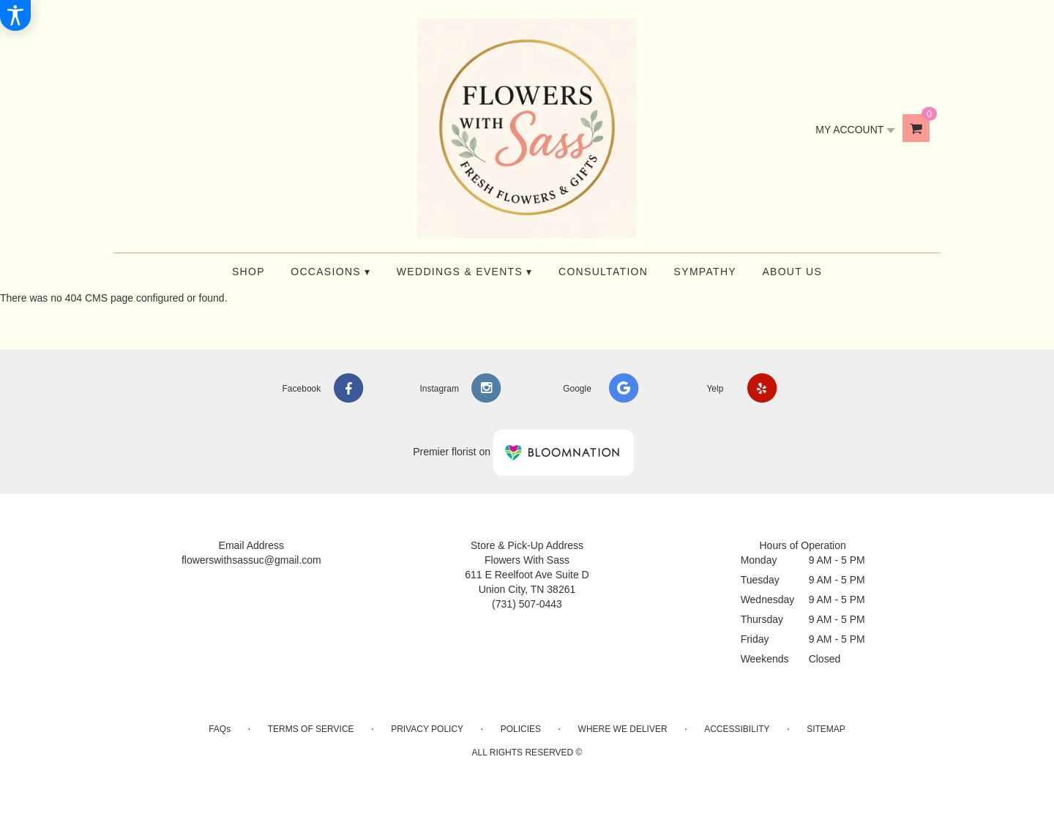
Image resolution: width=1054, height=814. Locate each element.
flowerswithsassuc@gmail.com (251, 560)
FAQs (220, 729)
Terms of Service (311, 729)
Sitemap (826, 729)
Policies (521, 729)
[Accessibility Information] (15, 15)
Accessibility (736, 729)
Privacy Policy (427, 729)
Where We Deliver (623, 729)
